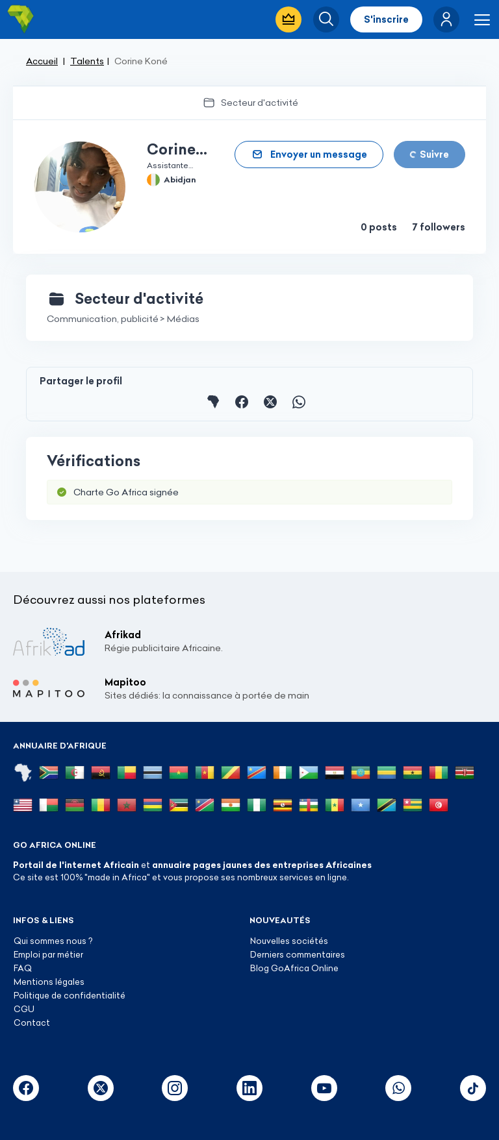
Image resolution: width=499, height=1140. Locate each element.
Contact (32, 1022)
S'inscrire (386, 19)
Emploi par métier (48, 954)
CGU (24, 1009)
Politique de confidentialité (69, 995)
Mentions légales (49, 981)
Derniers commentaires (297, 954)
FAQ (23, 968)
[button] (446, 19)
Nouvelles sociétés (289, 941)
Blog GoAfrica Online (294, 968)
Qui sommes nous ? (53, 941)
